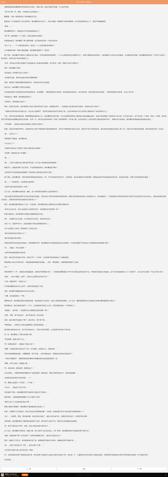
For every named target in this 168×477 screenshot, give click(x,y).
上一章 (28, 469)
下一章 (139, 469)
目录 (84, 469)
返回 (3, 2)
